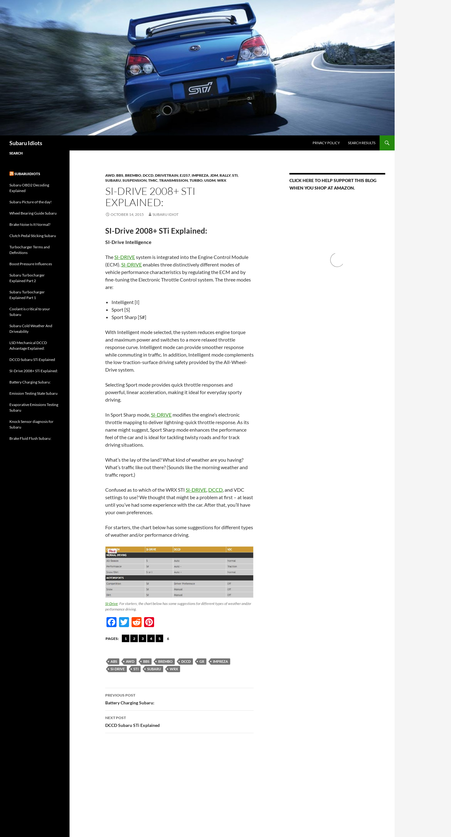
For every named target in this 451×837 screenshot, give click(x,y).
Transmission (173, 180)
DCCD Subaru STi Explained (179, 721)
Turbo (196, 180)
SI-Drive (111, 603)
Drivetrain (166, 175)
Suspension (134, 180)
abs (114, 661)
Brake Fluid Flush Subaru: (30, 438)
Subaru (113, 180)
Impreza (200, 175)
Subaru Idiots (25, 143)
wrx (174, 669)
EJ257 (185, 175)
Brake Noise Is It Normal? (29, 224)
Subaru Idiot (166, 214)
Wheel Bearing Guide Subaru (33, 213)
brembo (133, 175)
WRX (221, 180)
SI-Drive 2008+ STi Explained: (33, 370)
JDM (214, 175)
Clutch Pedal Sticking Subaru (32, 235)
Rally (225, 175)
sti (135, 669)
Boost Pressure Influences (30, 263)
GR (202, 661)
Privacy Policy (326, 143)
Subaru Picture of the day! (30, 202)
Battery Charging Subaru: (179, 698)
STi (235, 175)
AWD (110, 175)
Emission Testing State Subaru (33, 393)
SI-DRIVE (124, 257)
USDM (209, 180)
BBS (119, 175)
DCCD (148, 175)
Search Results (362, 143)
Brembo (165, 661)
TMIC (153, 180)
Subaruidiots (27, 174)
